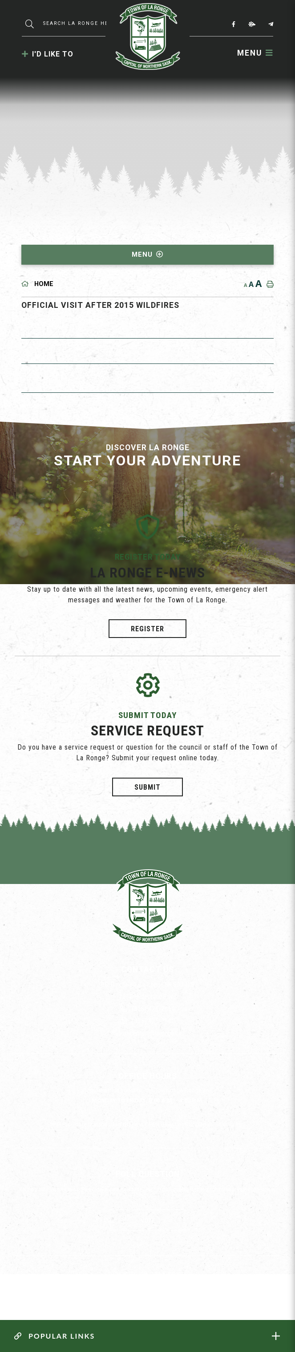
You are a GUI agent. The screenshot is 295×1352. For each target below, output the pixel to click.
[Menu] (255, 53)
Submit (147, 787)
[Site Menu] (147, 255)
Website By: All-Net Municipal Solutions (166, 1290)
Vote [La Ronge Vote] (148, 1220)
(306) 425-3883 (147, 1021)
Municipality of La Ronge (147, 36)
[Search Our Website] (77, 23)
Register (147, 629)
